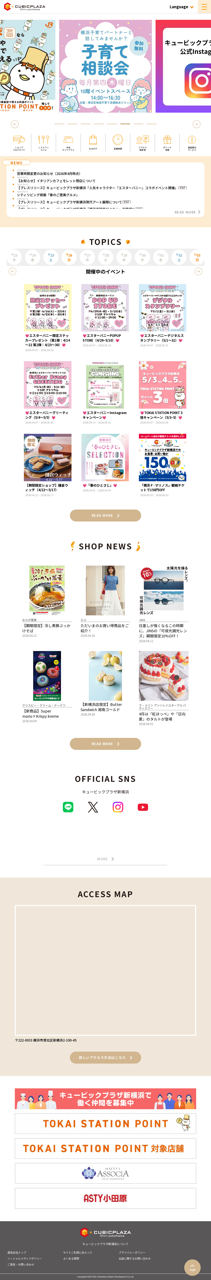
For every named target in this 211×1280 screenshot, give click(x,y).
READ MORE (187, 212)
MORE (105, 859)
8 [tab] (151, 124)
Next (196, 124)
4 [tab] (99, 124)
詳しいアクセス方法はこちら (105, 1057)
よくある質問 (71, 1258)
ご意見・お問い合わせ (20, 1264)
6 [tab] (125, 124)
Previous (15, 124)
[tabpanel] (105, 66)
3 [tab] (85, 124)
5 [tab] (112, 124)
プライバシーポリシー (132, 1252)
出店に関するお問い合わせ (135, 1258)
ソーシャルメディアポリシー (24, 1258)
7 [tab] (138, 124)
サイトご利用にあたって (77, 1252)
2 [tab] (72, 124)
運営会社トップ (16, 1252)
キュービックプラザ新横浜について (105, 1244)
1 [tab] (59, 124)
